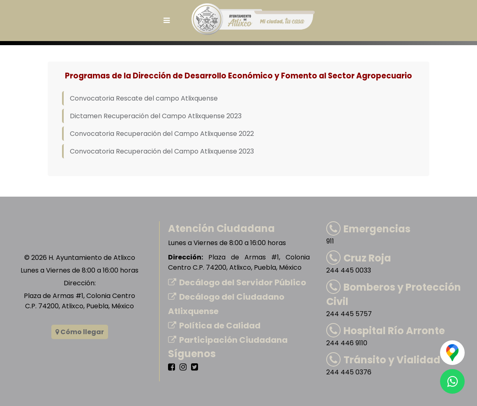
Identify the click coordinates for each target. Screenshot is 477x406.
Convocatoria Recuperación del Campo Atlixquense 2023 (162, 151)
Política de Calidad (214, 325)
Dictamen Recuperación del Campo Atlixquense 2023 (156, 116)
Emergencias (368, 229)
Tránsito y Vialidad (383, 360)
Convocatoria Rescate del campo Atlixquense (144, 98)
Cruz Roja (358, 258)
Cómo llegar (79, 332)
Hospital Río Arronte (385, 330)
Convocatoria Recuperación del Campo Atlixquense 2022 (162, 133)
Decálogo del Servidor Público (237, 282)
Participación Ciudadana (228, 340)
